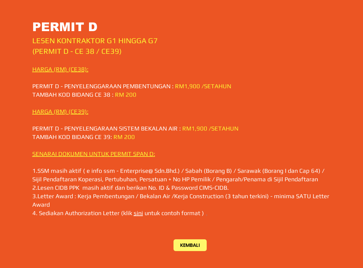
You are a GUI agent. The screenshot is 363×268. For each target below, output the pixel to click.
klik (128, 212)
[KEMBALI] (190, 245)
